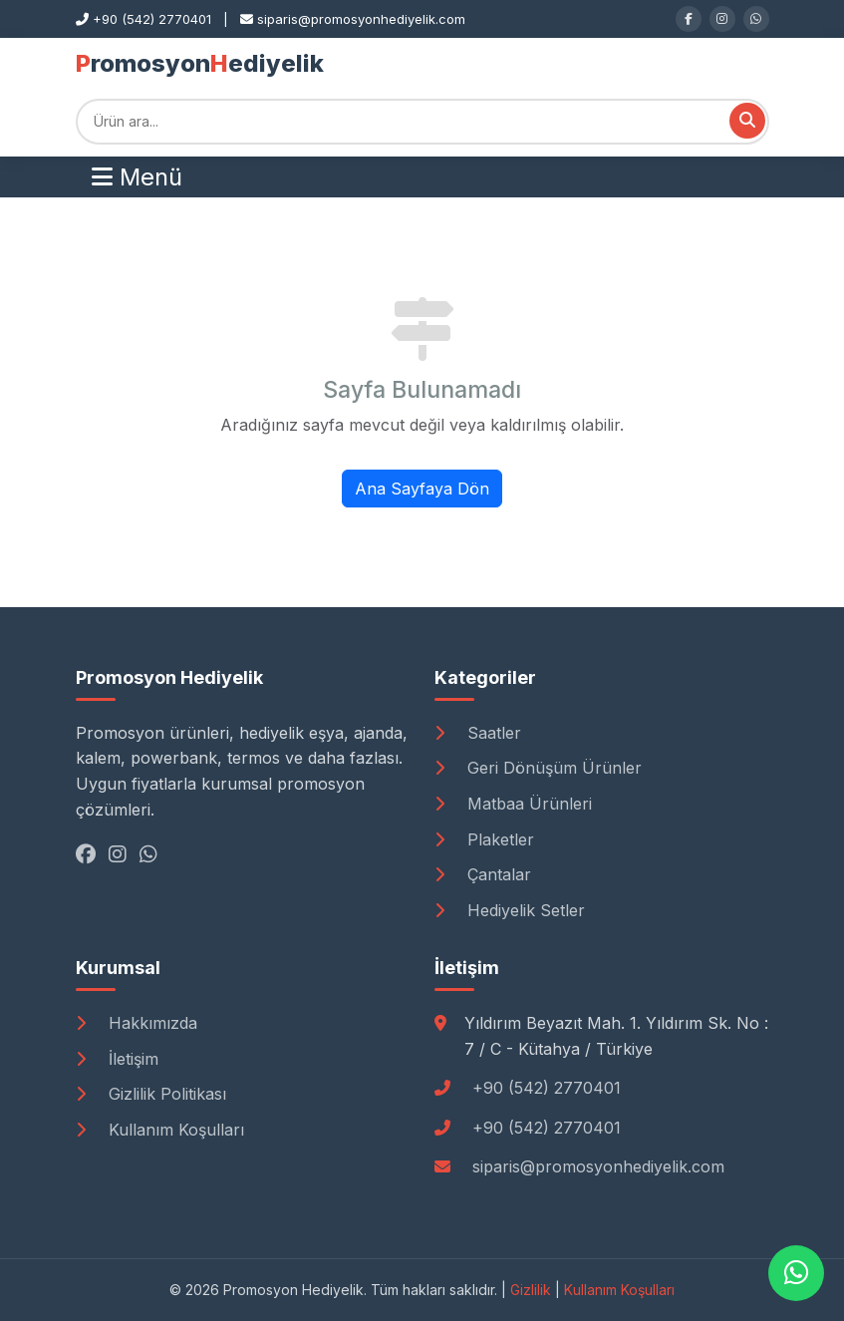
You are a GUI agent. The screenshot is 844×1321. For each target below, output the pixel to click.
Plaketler (484, 839)
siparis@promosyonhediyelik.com (598, 1166)
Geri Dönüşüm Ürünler (538, 768)
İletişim (117, 1059)
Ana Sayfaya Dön (422, 488)
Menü (137, 177)
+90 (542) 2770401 (546, 1088)
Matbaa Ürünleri (513, 804)
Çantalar (482, 874)
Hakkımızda (136, 1023)
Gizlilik (530, 1289)
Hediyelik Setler (509, 910)
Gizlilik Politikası (151, 1094)
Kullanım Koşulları (160, 1130)
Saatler (477, 733)
